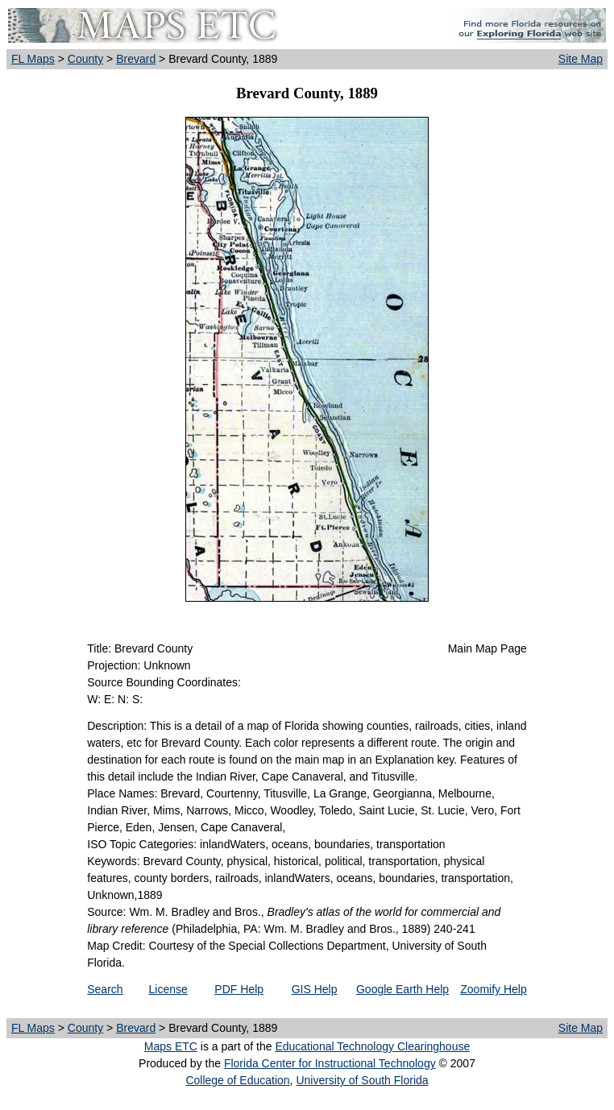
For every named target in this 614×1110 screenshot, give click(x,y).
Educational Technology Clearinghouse (372, 1046)
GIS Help (315, 989)
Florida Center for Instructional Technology (330, 1063)
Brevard (136, 58)
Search (104, 989)
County (85, 58)
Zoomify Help (493, 989)
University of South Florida (362, 1080)
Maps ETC (170, 1046)
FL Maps (33, 58)
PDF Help (238, 989)
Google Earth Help (402, 989)
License (168, 989)
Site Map (580, 58)
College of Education (237, 1080)
